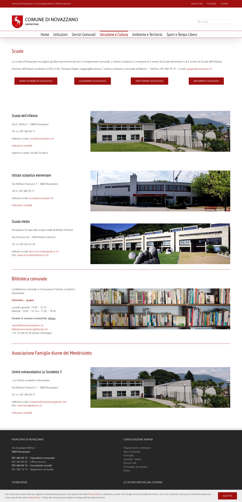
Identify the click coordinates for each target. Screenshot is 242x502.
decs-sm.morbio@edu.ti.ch (43, 251)
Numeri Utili (130, 463)
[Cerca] (199, 21)
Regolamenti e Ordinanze (137, 447)
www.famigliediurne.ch (29, 405)
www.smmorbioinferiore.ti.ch (33, 255)
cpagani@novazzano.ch (199, 68)
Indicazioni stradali (22, 145)
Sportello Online (132, 459)
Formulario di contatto (136, 466)
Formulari (129, 455)
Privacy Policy (94, 494)
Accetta (227, 495)
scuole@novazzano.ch (41, 138)
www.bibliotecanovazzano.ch (27, 325)
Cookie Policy (33, 497)
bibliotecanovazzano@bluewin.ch (30, 329)
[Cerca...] (213, 21)
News (127, 470)
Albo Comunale (132, 451)
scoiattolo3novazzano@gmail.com (48, 401)
